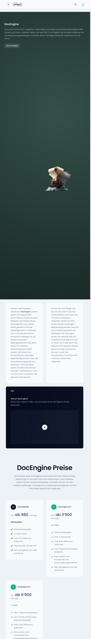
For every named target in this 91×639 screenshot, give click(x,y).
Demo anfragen (12, 46)
